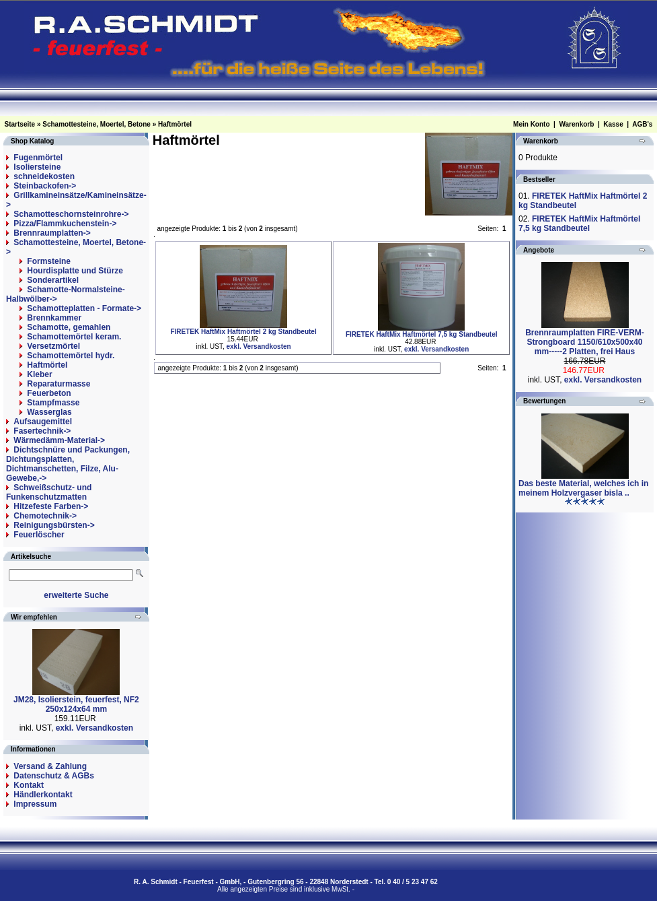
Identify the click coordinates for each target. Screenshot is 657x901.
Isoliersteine (37, 167)
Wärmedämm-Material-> (59, 440)
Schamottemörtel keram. (74, 336)
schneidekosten (44, 176)
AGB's (642, 124)
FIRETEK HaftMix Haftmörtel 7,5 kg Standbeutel (422, 334)
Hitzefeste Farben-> (50, 506)
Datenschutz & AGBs (53, 775)
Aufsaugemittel (42, 421)
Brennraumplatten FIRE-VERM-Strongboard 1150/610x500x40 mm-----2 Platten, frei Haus (584, 342)
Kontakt (28, 785)
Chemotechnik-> (45, 516)
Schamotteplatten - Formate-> (84, 308)
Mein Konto (531, 124)
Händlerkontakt (42, 794)
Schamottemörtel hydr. (70, 355)
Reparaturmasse (58, 384)
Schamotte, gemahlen (68, 327)
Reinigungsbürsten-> (53, 525)
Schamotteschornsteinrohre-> (70, 214)
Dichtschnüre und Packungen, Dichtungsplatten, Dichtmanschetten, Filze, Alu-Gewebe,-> (68, 464)
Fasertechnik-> (42, 431)
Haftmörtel (175, 124)
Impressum (34, 804)
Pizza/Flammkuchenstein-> (64, 223)
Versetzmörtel (53, 346)
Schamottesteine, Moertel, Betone (96, 124)
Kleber (39, 374)
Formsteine (49, 261)
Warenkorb (576, 124)
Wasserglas (49, 412)
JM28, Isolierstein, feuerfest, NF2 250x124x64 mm (76, 704)
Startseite (20, 124)
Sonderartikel (53, 280)
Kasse (613, 124)
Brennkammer (54, 318)
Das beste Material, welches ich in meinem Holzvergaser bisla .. (583, 488)
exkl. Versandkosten (94, 728)
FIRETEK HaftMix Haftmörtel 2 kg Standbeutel (243, 331)
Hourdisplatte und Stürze (75, 270)
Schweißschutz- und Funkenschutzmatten (48, 492)
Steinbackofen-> (44, 186)
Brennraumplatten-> (51, 233)
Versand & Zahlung (50, 766)
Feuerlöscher (38, 534)
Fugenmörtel (38, 157)
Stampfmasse (53, 402)
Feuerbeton (49, 393)
